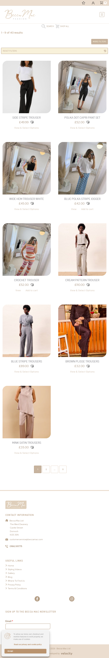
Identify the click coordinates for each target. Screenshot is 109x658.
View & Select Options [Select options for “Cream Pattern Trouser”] (82, 290)
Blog (10, 577)
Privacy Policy (14, 584)
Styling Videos (15, 569)
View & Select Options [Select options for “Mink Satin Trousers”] (26, 453)
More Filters (99, 41)
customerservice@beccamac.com (24, 539)
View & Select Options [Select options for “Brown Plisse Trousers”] (82, 371)
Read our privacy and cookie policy (28, 644)
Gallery (11, 573)
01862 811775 (13, 546)
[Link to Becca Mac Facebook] (37, 598)
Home (11, 565)
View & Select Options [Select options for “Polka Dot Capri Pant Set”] (82, 128)
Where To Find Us (16, 580)
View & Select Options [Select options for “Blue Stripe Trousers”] (26, 371)
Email (9, 621)
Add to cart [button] (87, 209)
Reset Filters (10, 51)
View (74, 209)
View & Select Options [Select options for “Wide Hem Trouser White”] (26, 209)
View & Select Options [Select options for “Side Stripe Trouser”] (26, 128)
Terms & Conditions (17, 588)
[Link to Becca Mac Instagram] (71, 598)
